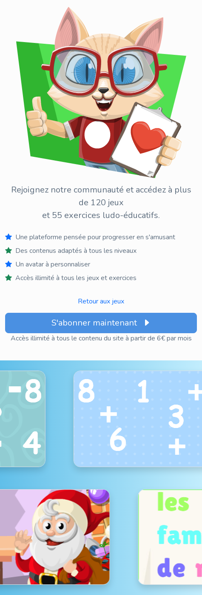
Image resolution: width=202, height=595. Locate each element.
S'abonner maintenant (101, 323)
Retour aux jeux (101, 301)
